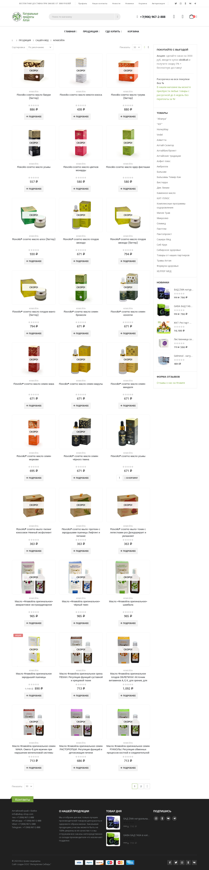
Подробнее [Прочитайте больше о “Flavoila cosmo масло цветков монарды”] (82, 188)
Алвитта (161, 139)
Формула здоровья (167, 265)
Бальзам (161, 171)
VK (168, 818)
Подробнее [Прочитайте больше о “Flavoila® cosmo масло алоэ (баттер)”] (35, 261)
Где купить (112, 31)
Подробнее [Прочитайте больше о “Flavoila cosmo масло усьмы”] (35, 188)
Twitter (175, 862)
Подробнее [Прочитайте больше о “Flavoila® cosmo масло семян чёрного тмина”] (82, 478)
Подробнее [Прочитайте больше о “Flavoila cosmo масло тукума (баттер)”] (129, 116)
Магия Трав (163, 212)
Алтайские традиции (169, 155)
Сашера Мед (164, 239)
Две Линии (163, 187)
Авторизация (158, 3)
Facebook (169, 862)
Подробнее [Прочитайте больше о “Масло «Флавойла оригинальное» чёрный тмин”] (82, 623)
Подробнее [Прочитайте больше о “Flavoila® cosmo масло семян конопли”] (129, 333)
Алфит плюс (163, 161)
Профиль (82, 3)
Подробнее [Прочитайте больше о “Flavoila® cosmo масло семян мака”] (35, 405)
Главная (69, 31)
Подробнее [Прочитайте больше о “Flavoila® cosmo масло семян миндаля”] (129, 405)
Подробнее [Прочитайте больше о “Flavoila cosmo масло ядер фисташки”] (129, 188)
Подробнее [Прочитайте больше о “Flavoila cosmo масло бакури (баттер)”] (35, 116)
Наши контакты (99, 3)
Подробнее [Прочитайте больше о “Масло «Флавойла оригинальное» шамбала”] (129, 623)
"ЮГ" (160, 124)
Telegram (174, 818)
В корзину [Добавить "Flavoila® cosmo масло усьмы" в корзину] (132, 478)
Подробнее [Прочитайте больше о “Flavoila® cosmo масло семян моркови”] (35, 478)
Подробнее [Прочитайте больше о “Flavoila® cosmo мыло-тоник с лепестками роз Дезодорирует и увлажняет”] (129, 551)
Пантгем (161, 228)
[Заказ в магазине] (40, 47)
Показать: (125, 47)
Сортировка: (18, 47)
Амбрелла (162, 166)
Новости (116, 3)
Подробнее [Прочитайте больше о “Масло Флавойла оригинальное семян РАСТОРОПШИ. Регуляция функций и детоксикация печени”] (82, 767)
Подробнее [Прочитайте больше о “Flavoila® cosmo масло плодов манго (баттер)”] (35, 333)
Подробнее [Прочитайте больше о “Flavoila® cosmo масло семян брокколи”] (82, 333)
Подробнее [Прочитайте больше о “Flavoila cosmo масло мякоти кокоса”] (82, 116)
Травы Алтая (164, 260)
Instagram (156, 818)
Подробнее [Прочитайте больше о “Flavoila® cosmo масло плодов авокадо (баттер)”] (129, 261)
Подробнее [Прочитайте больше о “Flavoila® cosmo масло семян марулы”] (82, 405)
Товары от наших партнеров (173, 255)
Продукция (90, 31)
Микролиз (162, 218)
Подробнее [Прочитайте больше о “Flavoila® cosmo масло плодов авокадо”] (82, 261)
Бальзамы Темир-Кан (169, 177)
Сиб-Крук (162, 244)
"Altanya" (162, 118)
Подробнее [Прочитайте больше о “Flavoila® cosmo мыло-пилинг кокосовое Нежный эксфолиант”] (35, 551)
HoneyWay (162, 129)
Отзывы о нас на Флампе (171, 382)
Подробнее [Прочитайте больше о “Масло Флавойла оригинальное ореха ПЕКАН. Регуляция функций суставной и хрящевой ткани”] (82, 695)
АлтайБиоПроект (166, 150)
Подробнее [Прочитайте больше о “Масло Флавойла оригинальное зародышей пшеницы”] (35, 695)
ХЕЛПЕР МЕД (164, 271)
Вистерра (162, 182)
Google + (162, 818)
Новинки (129, 3)
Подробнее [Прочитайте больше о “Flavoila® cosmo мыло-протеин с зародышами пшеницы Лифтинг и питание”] (82, 551)
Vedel (160, 134)
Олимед (161, 223)
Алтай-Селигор (165, 145)
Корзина (143, 3)
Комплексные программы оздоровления (171, 205)
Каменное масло (166, 193)
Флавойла (33, 91)
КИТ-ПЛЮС (163, 198)
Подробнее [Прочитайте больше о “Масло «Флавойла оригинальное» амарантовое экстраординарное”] (35, 623)
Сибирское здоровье (169, 250)
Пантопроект (164, 234)
